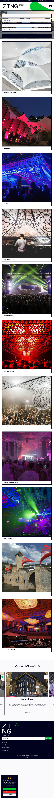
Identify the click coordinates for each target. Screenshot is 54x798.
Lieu (5, 25)
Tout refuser (9, 792)
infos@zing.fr (5, 751)
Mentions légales (34, 756)
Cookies (28, 756)
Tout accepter (9, 789)
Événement (7, 20)
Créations (6, 16)
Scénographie (7, 29)
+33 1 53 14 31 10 (6, 749)
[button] (50, 6)
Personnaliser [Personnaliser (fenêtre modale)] (9, 794)
